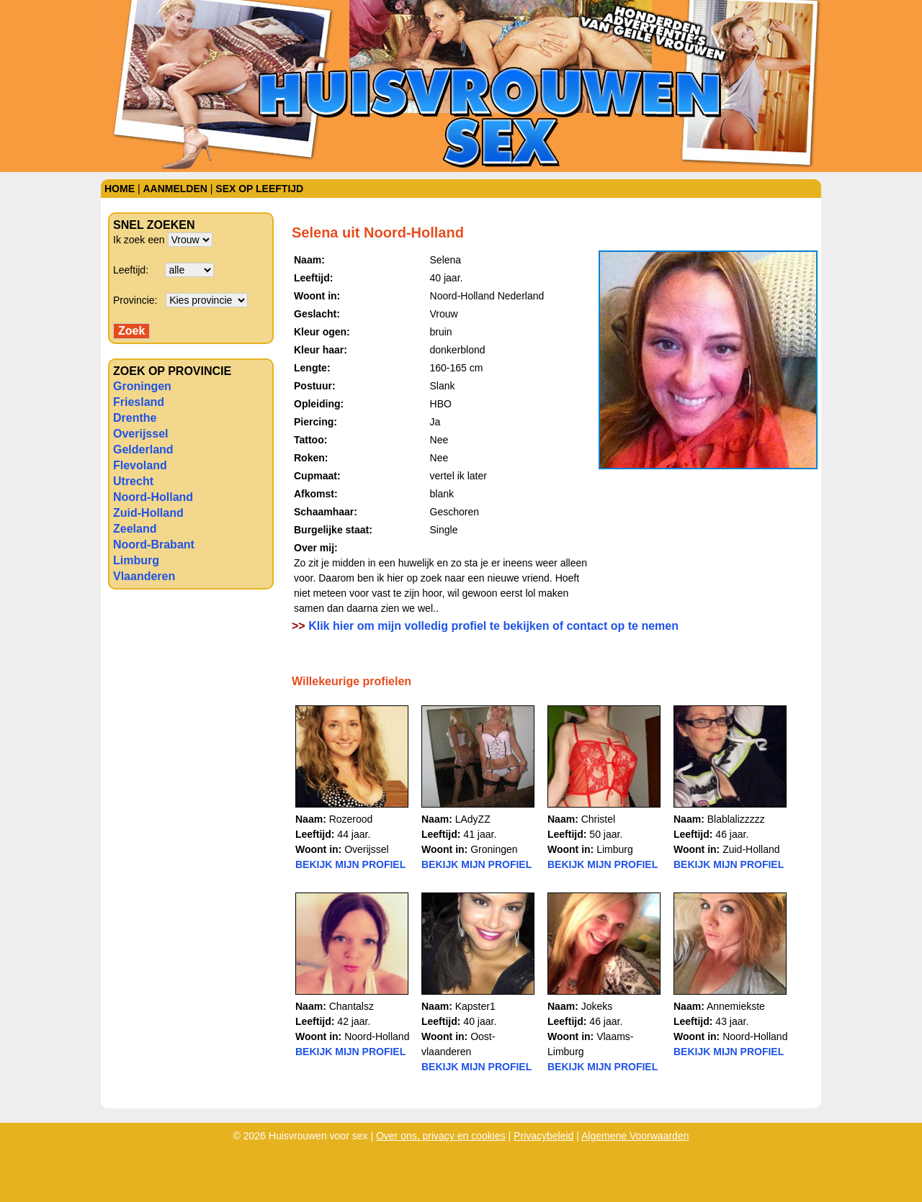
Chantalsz (351, 1006)
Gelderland (143, 449)
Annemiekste (736, 1006)
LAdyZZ (473, 819)
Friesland (138, 402)
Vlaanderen (144, 576)
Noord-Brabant (153, 544)
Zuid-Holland (148, 513)
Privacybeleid (543, 1136)
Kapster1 (475, 1006)
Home (119, 188)
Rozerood (351, 819)
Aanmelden (175, 188)
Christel (598, 819)
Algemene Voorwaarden (635, 1136)
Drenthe (134, 418)
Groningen (142, 386)
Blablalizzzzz (736, 819)
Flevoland (140, 465)
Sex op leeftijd (259, 188)
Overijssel (141, 434)
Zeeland (134, 529)
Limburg (136, 560)
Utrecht (133, 481)
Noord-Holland (153, 497)
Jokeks (597, 1006)
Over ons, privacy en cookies (441, 1136)
